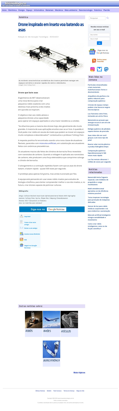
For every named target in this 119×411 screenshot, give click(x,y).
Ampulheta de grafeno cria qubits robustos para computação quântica (98, 98)
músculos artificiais (47, 143)
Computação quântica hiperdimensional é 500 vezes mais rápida (97, 153)
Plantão (106, 10)
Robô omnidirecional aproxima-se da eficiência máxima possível (98, 190)
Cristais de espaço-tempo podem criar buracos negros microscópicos (99, 107)
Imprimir (27, 216)
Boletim (49, 391)
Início (4, 10)
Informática (39, 10)
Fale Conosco (57, 391)
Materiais (49, 10)
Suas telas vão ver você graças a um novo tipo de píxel (98, 137)
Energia (21, 10)
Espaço (29, 10)
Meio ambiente (71, 10)
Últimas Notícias (40, 391)
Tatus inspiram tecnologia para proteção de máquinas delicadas (99, 199)
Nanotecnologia (85, 10)
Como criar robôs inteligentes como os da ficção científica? (97, 226)
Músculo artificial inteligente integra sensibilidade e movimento (99, 217)
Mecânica (59, 10)
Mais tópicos (79, 372)
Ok (99, 43)
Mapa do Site (80, 391)
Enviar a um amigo (30, 228)
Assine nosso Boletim (32, 234)
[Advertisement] (9, 48)
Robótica (98, 10)
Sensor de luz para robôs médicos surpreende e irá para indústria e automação (99, 208)
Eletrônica (12, 10)
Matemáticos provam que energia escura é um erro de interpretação (99, 122)
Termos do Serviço (69, 391)
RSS (25, 240)
